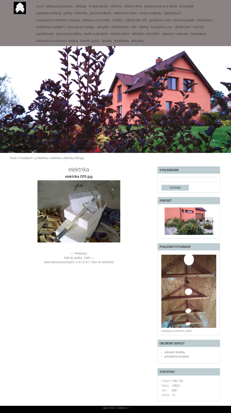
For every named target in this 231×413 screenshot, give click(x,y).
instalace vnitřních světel (176, 331)
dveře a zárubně (95, 34)
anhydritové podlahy (176, 356)
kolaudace (198, 34)
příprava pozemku (59, 6)
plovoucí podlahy (68, 34)
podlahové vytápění (50, 27)
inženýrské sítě (136, 20)
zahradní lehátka (174, 352)
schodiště (186, 6)
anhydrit (103, 27)
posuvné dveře (100, 13)
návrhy (144, 27)
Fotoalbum (26, 158)
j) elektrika (41, 158)
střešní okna (133, 6)
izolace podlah (184, 20)
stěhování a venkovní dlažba (57, 41)
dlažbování (183, 27)
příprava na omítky (96, 20)
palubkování (45, 34)
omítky (117, 20)
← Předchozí (79, 253)
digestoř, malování (175, 34)
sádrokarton (120, 27)
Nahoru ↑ (123, 408)
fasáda (107, 41)
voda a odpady (150, 13)
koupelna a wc (161, 27)
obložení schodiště (145, 34)
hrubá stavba (98, 6)
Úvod (40, 6)
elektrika (81, 13)
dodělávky (121, 41)
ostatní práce (119, 34)
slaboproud (172, 13)
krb (134, 27)
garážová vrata (160, 20)
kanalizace (205, 20)
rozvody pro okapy (81, 27)
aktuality (137, 41)
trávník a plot (89, 41)
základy (80, 6)
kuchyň (198, 27)
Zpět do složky (73, 258)
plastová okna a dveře (161, 6)
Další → (89, 258)
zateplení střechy (48, 13)
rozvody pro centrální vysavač (58, 20)
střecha (116, 6)
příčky (68, 13)
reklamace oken (125, 13)
